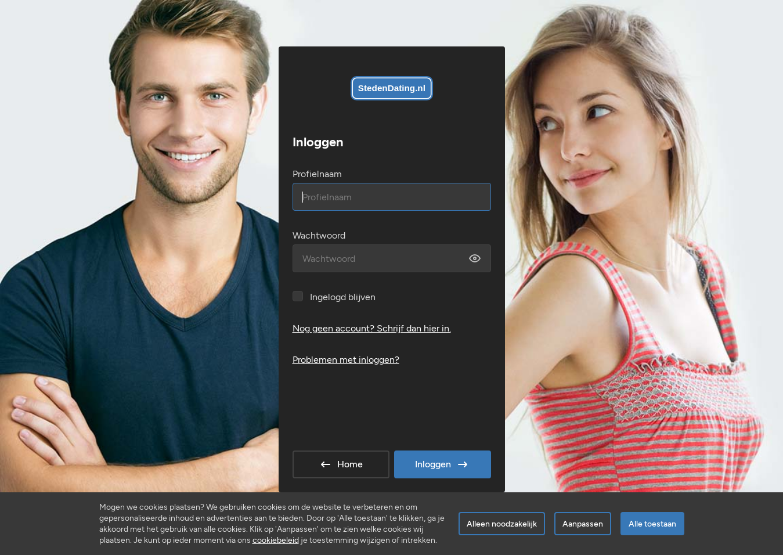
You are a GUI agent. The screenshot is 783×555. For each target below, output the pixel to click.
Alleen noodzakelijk (502, 524)
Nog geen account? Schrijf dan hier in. (372, 328)
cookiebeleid (275, 540)
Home (341, 464)
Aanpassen (582, 524)
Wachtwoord (319, 235)
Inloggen (442, 464)
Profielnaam (317, 173)
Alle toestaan (652, 524)
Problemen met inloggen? (346, 359)
